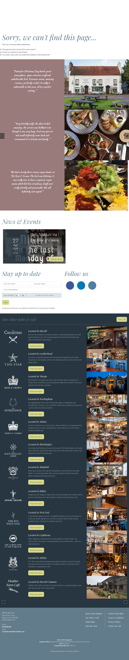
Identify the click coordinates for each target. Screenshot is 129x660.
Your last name (39, 284)
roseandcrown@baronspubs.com (13, 631)
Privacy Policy (42, 308)
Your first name (9, 284)
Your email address (11, 290)
